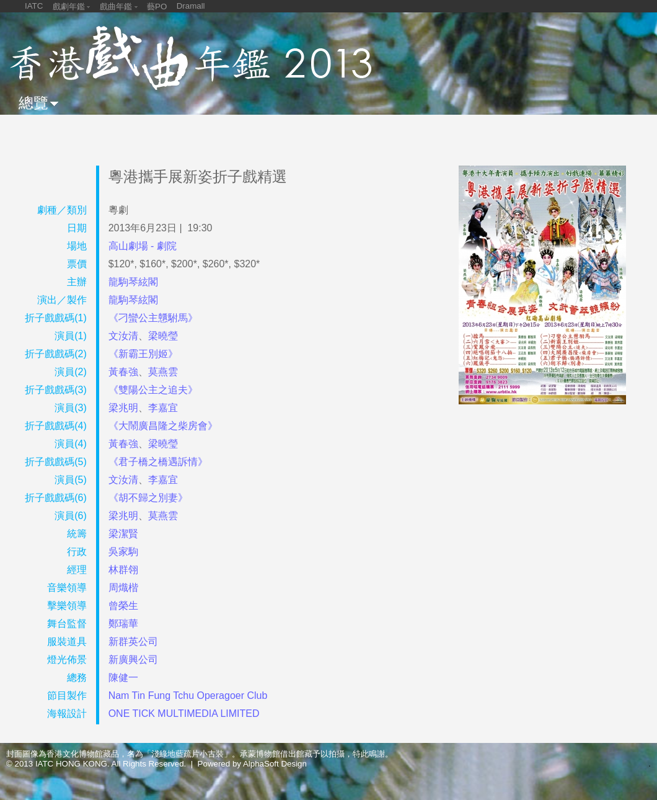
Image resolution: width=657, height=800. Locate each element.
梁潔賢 (123, 533)
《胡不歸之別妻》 (148, 497)
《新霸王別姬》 (143, 354)
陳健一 (123, 677)
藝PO (157, 6)
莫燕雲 (163, 372)
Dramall (191, 6)
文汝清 (123, 336)
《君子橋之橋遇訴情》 (158, 461)
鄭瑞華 (123, 623)
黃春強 (123, 372)
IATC (34, 6)
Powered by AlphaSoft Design (252, 763)
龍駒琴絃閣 (133, 282)
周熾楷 (123, 587)
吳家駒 (123, 551)
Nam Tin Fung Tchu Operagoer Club (188, 695)
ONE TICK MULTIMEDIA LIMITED (184, 713)
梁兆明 (123, 407)
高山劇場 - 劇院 (142, 246)
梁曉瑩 (163, 336)
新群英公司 (133, 641)
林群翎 (123, 569)
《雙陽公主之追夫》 (153, 389)
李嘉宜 (163, 407)
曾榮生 (123, 605)
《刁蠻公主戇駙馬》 (153, 318)
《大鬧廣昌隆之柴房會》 (163, 425)
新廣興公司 (133, 659)
